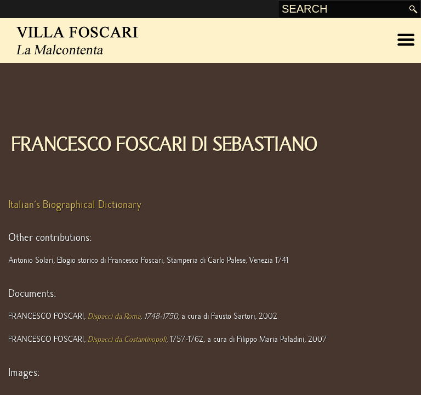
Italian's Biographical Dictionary (74, 204)
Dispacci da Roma (114, 316)
